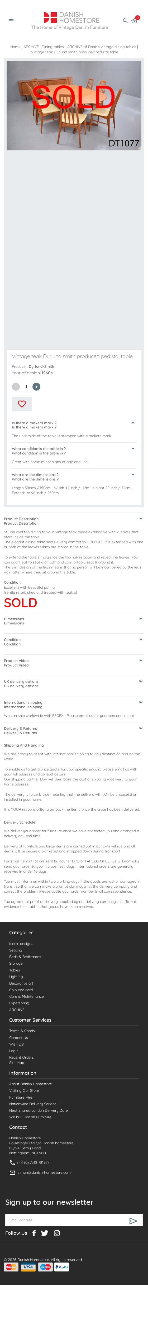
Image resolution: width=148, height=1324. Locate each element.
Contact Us (18, 1037)
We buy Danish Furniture (30, 1117)
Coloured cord (21, 989)
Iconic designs (21, 943)
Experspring (19, 1003)
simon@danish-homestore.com (44, 1172)
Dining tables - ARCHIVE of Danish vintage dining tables (89, 46)
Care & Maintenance (26, 996)
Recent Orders (21, 1057)
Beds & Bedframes (25, 956)
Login (13, 1050)
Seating (15, 950)
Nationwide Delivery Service (32, 1103)
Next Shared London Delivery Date (38, 1110)
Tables (14, 970)
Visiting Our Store (24, 1090)
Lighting (16, 976)
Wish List (17, 1044)
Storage (16, 963)
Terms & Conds (22, 1030)
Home (15, 46)
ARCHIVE (31, 46)
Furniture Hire (20, 1097)
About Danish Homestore (30, 1084)
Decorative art (21, 983)
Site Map (16, 1062)
